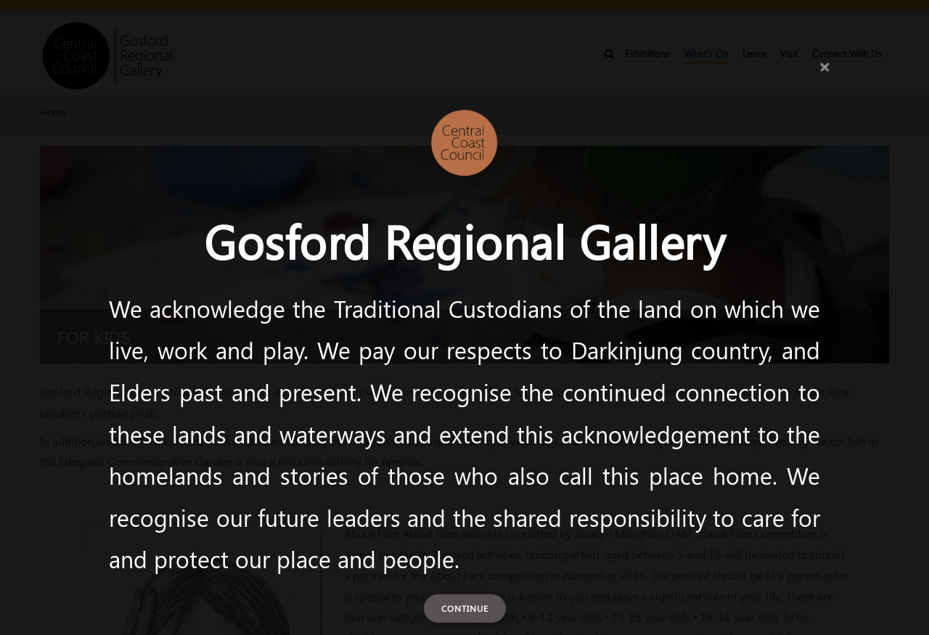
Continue (464, 608)
